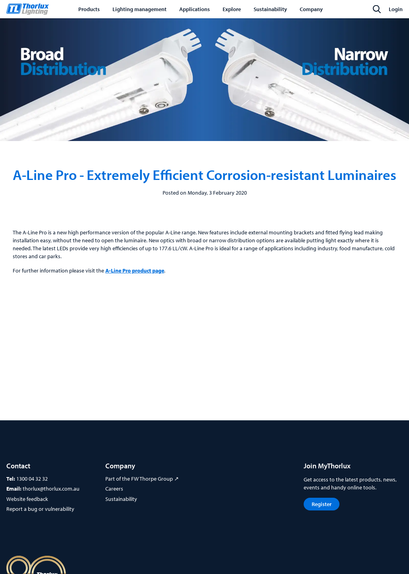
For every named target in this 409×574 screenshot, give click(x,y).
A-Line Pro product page (134, 270)
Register (321, 504)
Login (396, 9)
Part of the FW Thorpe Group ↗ (142, 478)
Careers (114, 488)
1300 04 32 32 (32, 478)
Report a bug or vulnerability (40, 508)
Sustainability (121, 498)
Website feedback (27, 498)
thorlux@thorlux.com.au (51, 488)
